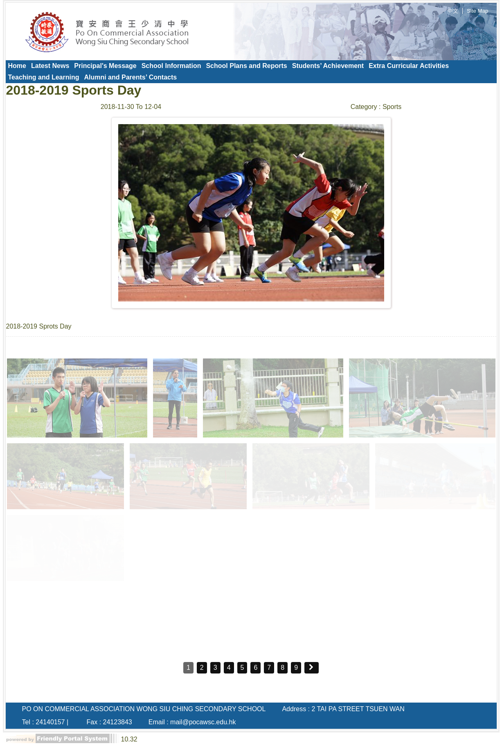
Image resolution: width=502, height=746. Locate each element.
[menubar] (251, 71)
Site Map (477, 11)
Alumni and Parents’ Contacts (130, 77)
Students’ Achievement (328, 65)
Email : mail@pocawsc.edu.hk (192, 722)
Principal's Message (105, 65)
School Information (171, 65)
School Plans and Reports (246, 65)
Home (17, 65)
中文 (453, 11)
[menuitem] (17, 66)
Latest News (50, 65)
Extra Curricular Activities (409, 65)
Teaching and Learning (43, 77)
